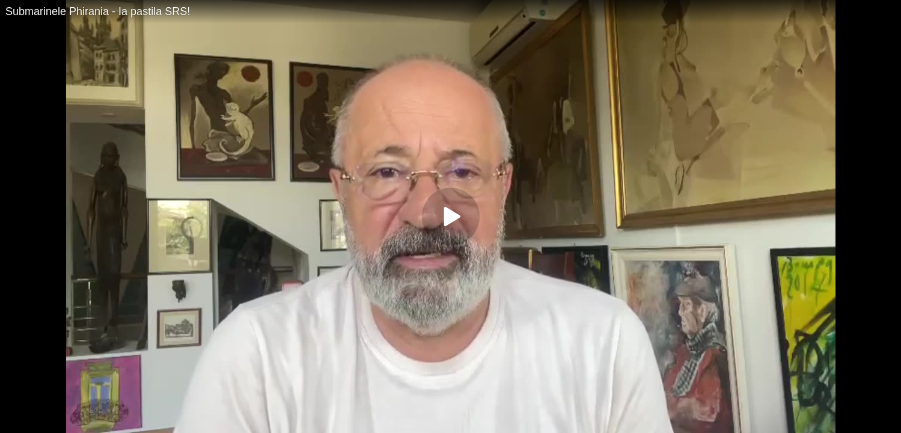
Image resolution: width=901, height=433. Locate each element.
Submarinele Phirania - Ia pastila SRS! (97, 11)
